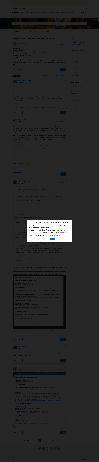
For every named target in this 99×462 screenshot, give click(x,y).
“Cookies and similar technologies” (53, 235)
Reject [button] (46, 239)
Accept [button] (52, 239)
